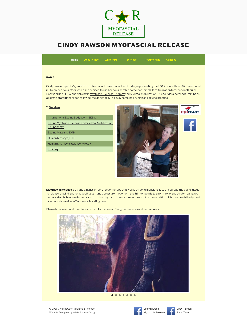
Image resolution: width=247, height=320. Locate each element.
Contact (171, 59)
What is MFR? (112, 59)
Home (74, 59)
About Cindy (91, 59)
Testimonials (152, 59)
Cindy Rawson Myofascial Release (123, 45)
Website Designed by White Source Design (72, 312)
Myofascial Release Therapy (107, 94)
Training (53, 149)
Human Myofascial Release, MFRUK (69, 143)
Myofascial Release (59, 189)
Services (133, 59)
